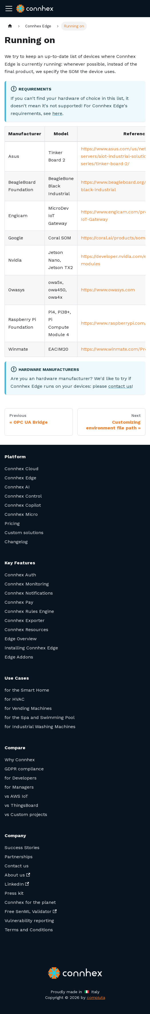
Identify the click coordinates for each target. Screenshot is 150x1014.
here (57, 113)
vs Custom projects (26, 814)
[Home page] (10, 26)
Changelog (16, 541)
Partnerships (19, 856)
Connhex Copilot (23, 505)
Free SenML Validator (31, 911)
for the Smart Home (27, 690)
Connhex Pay (19, 602)
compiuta (96, 997)
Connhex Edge (20, 477)
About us (17, 875)
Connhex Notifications (29, 593)
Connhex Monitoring (27, 584)
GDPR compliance (24, 768)
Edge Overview (21, 638)
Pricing (12, 523)
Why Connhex (20, 759)
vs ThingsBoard (21, 805)
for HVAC (15, 699)
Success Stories (22, 847)
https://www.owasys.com (108, 289)
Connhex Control (23, 496)
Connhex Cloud (22, 468)
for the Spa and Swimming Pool (40, 717)
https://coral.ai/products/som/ (114, 238)
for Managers (19, 787)
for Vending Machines (28, 708)
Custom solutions (24, 532)
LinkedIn (17, 884)
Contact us (17, 865)
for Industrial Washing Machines (40, 726)
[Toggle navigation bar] (9, 8)
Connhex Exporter (25, 620)
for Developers (21, 778)
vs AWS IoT (16, 796)
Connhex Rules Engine (29, 611)
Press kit (14, 893)
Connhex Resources (26, 629)
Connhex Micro (21, 514)
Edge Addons (19, 657)
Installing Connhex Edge (31, 648)
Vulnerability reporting (29, 920)
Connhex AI (17, 487)
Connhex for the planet (30, 902)
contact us (120, 386)
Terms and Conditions (29, 929)
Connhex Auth (20, 574)
